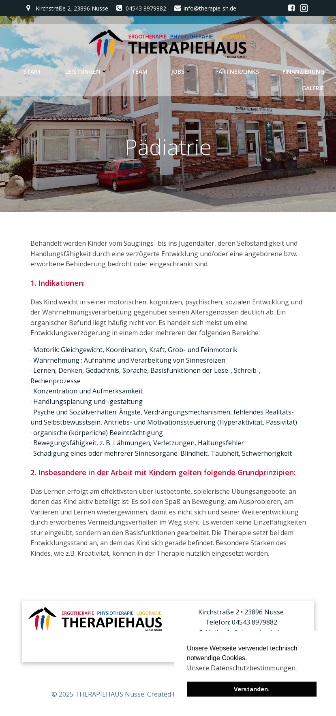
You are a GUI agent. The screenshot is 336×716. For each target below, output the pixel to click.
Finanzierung (303, 71)
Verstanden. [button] (252, 689)
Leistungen (86, 71)
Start (32, 71)
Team (139, 71)
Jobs (181, 71)
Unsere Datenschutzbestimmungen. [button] (242, 667)
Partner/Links (237, 71)
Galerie (313, 88)
